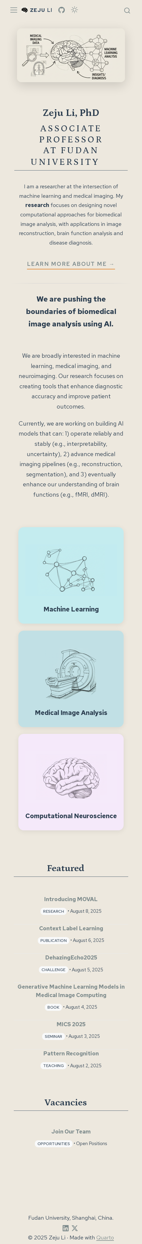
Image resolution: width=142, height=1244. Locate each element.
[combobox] (127, 10)
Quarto (105, 1237)
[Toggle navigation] (13, 10)
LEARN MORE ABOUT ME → (71, 263)
